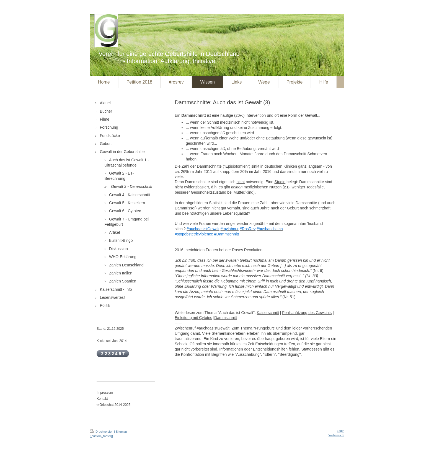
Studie (280, 182)
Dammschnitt (225, 317)
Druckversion (102, 431)
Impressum (105, 393)
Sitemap (121, 431)
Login (340, 430)
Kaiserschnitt (268, 312)
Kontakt (102, 399)
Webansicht (336, 435)
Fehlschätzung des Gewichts (307, 312)
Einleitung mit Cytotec (193, 317)
